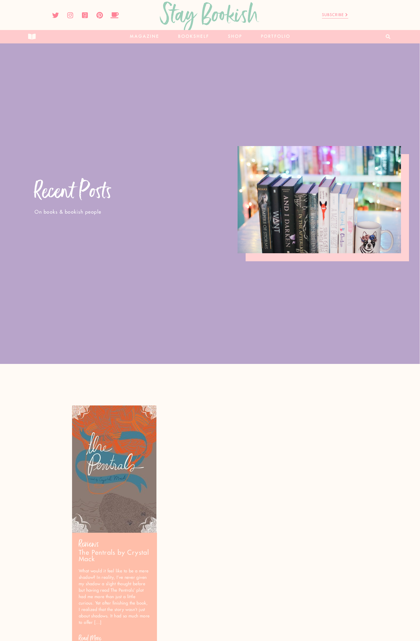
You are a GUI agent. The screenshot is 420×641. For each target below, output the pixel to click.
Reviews (89, 544)
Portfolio (275, 37)
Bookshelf (193, 37)
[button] (388, 37)
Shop (235, 37)
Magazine (144, 37)
